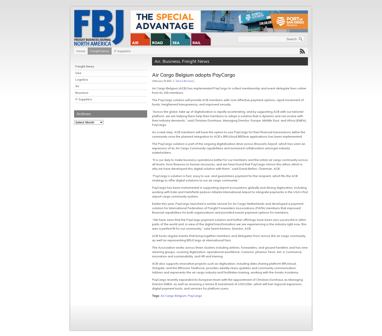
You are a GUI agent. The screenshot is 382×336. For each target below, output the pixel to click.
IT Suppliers (122, 51)
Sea (78, 73)
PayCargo (195, 296)
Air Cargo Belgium (173, 296)
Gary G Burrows (184, 81)
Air (77, 86)
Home (80, 51)
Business (81, 92)
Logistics (81, 79)
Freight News (99, 51)
